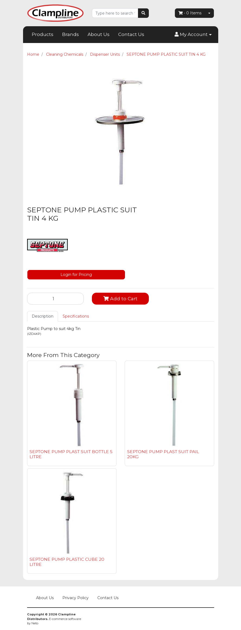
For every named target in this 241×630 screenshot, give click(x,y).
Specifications (76, 316)
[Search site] (143, 13)
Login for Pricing (76, 274)
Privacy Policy (75, 597)
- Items (189, 13)
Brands (70, 34)
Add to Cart (120, 298)
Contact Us (131, 34)
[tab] (42, 316)
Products (42, 34)
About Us (99, 34)
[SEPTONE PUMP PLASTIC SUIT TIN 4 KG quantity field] (55, 299)
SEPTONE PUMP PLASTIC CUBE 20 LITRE (67, 562)
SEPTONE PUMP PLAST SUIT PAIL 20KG (163, 454)
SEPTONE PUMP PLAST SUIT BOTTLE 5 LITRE (71, 454)
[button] (193, 34)
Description (42, 316)
